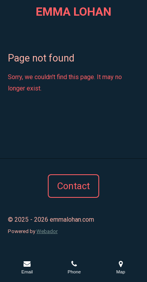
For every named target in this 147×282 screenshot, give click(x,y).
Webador (47, 231)
